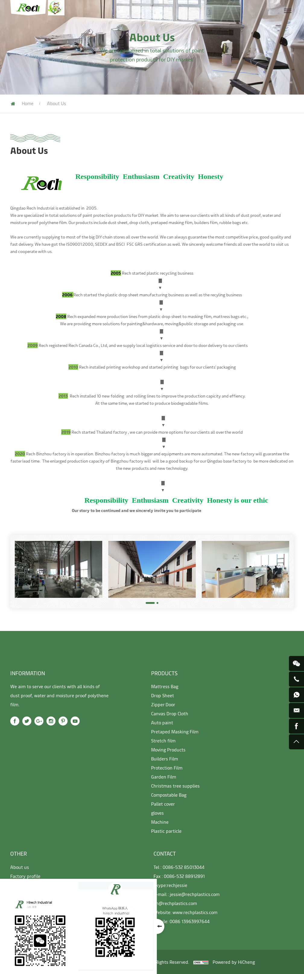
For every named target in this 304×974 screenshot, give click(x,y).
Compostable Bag (168, 794)
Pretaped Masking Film (174, 731)
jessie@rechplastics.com (195, 894)
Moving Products (168, 749)
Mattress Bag (164, 686)
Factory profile (25, 876)
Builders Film (164, 758)
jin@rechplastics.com (175, 903)
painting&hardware (145, 323)
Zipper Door (163, 704)
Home (27, 103)
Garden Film (163, 776)
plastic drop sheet (121, 295)
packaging (227, 323)
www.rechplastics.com (195, 912)
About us (19, 867)
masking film (199, 316)
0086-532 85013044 (183, 867)
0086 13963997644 (189, 921)
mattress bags (226, 316)
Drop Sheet (162, 695)
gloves (157, 813)
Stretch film (163, 740)
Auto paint (162, 722)
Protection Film (166, 767)
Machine (160, 822)
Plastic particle (166, 831)
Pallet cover (163, 804)
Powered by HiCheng (234, 962)
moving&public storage (186, 323)
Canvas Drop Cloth (169, 713)
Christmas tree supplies (175, 785)
